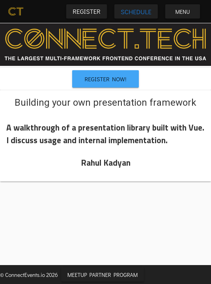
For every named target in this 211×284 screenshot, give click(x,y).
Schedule (136, 11)
